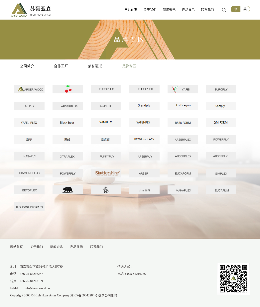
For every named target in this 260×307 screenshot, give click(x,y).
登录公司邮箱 (107, 295)
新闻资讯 (56, 247)
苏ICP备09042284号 (84, 295)
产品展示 (76, 247)
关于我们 (36, 247)
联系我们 (96, 247)
